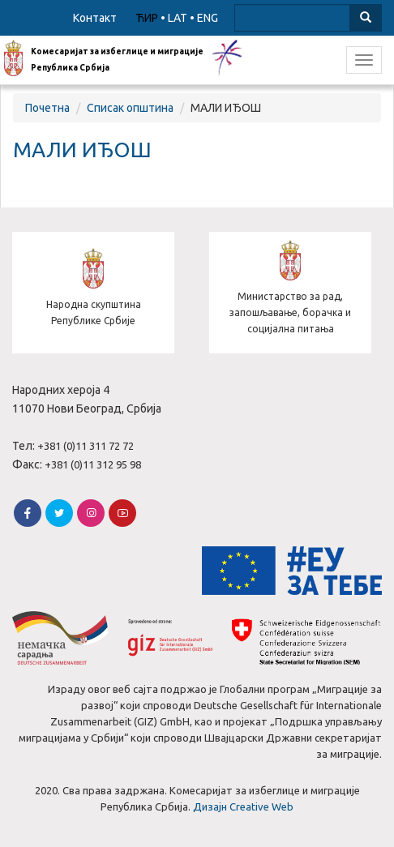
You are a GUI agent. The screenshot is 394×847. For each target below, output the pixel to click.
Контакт (95, 17)
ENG (207, 17)
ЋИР (146, 17)
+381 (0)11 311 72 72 (85, 445)
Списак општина (130, 107)
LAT (177, 17)
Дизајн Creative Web (243, 806)
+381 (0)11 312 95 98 (93, 464)
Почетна (47, 107)
